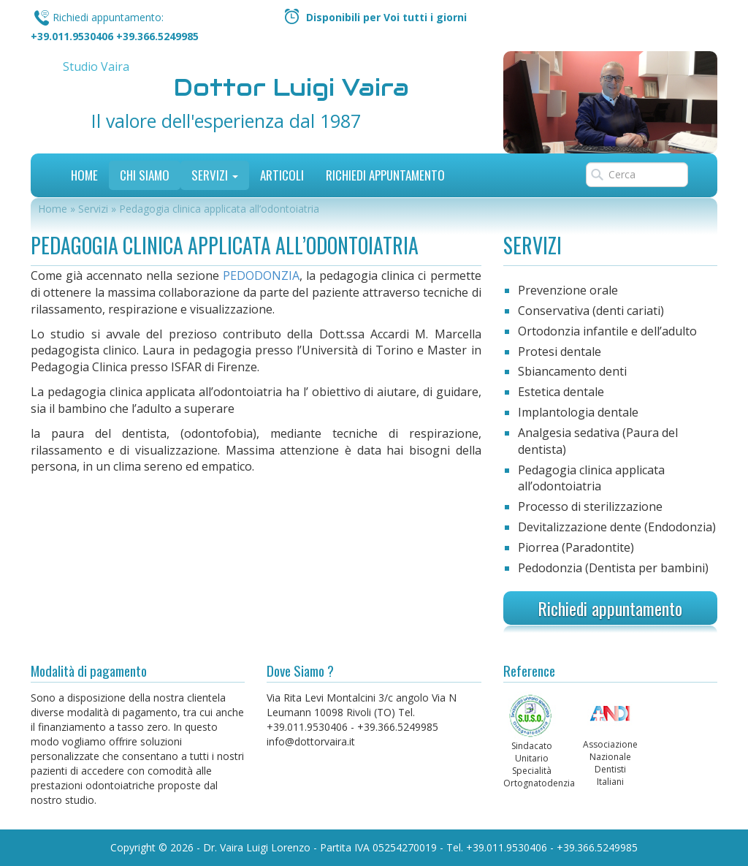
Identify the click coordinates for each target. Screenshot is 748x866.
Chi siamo (144, 175)
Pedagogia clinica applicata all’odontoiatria (591, 478)
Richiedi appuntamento (610, 608)
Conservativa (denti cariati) (591, 311)
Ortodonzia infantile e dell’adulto (607, 331)
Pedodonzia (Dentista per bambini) (613, 568)
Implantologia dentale (578, 412)
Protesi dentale (559, 351)
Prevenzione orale (568, 290)
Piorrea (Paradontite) (576, 547)
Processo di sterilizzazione (590, 506)
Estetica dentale (561, 392)
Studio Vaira (96, 66)
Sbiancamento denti (572, 371)
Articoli (282, 175)
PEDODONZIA (261, 275)
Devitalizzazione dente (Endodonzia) (617, 527)
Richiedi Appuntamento (385, 175)
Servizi (214, 175)
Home (84, 175)
